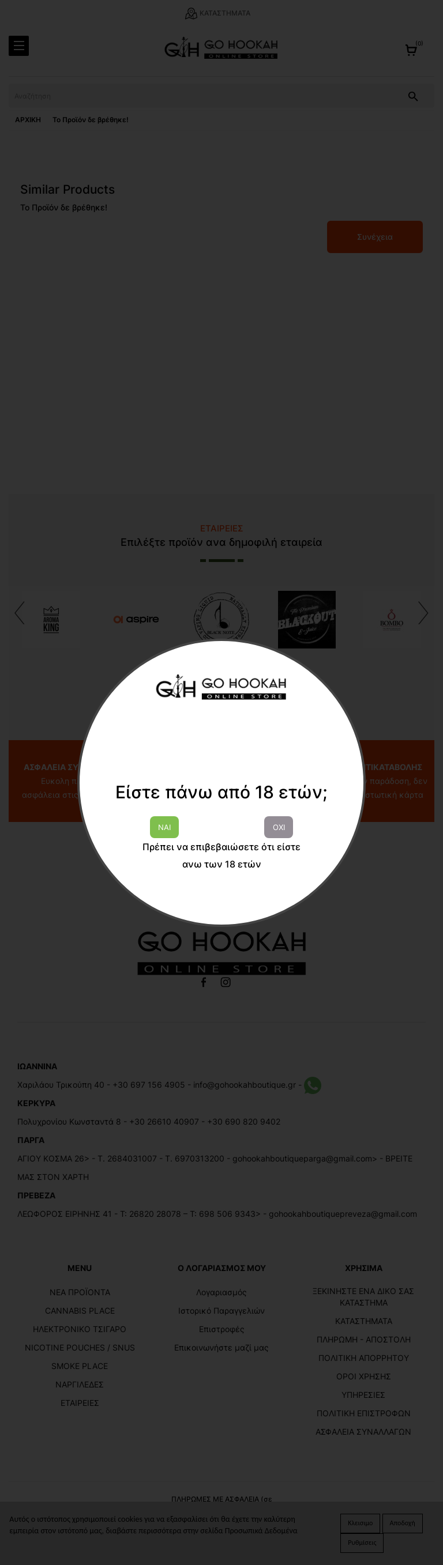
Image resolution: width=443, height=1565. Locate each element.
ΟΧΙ (279, 827)
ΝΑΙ (164, 827)
